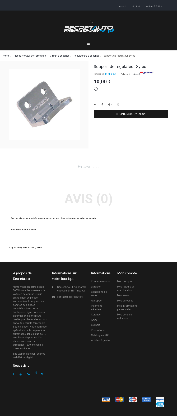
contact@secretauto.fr (70, 296)
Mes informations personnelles (127, 307)
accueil (122, 6)
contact (136, 6)
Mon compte (124, 281)
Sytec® (137, 74)
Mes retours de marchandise (125, 288)
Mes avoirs (123, 295)
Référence (99, 74)
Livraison (96, 286)
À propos (96, 300)
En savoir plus (88, 167)
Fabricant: (125, 74)
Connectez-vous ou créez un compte (78, 218)
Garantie (96, 314)
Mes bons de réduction (124, 316)
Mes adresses (125, 300)
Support (95, 324)
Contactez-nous (100, 281)
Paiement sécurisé (96, 307)
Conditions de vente (99, 293)
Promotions (98, 330)
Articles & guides (154, 6)
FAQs (94, 319)
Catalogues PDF (100, 335)
